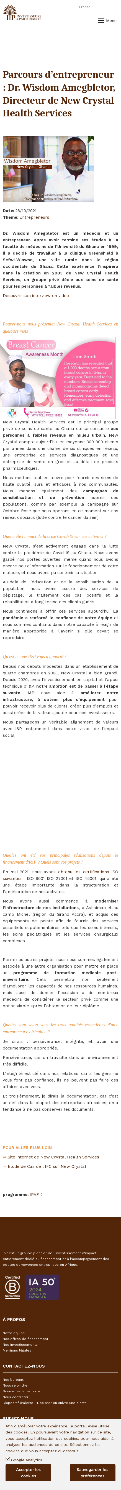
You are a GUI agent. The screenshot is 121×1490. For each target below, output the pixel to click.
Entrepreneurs (34, 217)
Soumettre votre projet (22, 1391)
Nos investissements (20, 1345)
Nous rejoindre (15, 1385)
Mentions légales (17, 1350)
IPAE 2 (36, 1194)
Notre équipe (14, 1333)
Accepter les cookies (28, 1472)
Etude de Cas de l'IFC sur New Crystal (47, 1166)
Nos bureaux (13, 1380)
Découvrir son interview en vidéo (36, 295)
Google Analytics (26, 1460)
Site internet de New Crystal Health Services (53, 1157)
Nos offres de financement (25, 1339)
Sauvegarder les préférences (92, 1472)
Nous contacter (16, 1397)
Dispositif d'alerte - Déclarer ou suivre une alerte (45, 1403)
